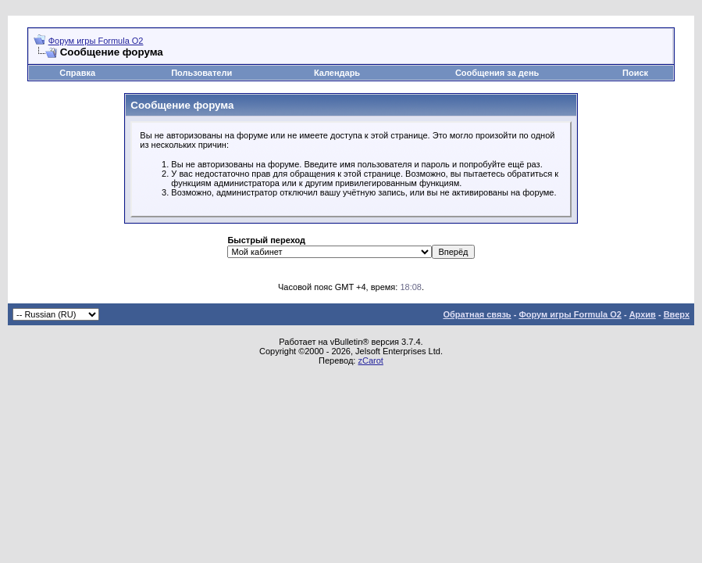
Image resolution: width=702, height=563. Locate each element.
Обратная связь (477, 314)
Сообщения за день (497, 72)
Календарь (337, 72)
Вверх (677, 314)
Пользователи (201, 72)
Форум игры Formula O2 (96, 40)
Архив (642, 314)
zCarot (370, 360)
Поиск (635, 72)
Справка (77, 72)
